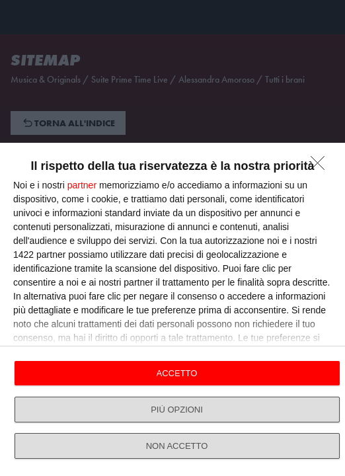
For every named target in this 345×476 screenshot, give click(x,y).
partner (81, 185)
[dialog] (172, 309)
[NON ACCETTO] (321, 166)
